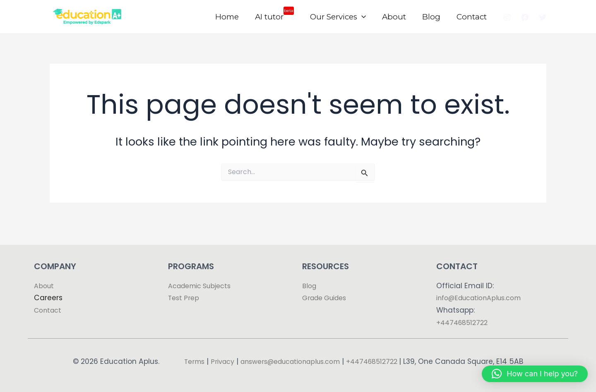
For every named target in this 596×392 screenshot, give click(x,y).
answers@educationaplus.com (297, 349)
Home (231, 17)
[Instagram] (507, 17)
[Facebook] (525, 17)
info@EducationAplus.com (483, 286)
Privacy (223, 349)
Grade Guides (327, 286)
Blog (432, 17)
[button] (364, 17)
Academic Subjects (203, 273)
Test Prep (184, 286)
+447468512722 (464, 310)
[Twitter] (542, 17)
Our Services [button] (340, 17)
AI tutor (277, 14)
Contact (472, 17)
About (396, 17)
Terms (192, 349)
